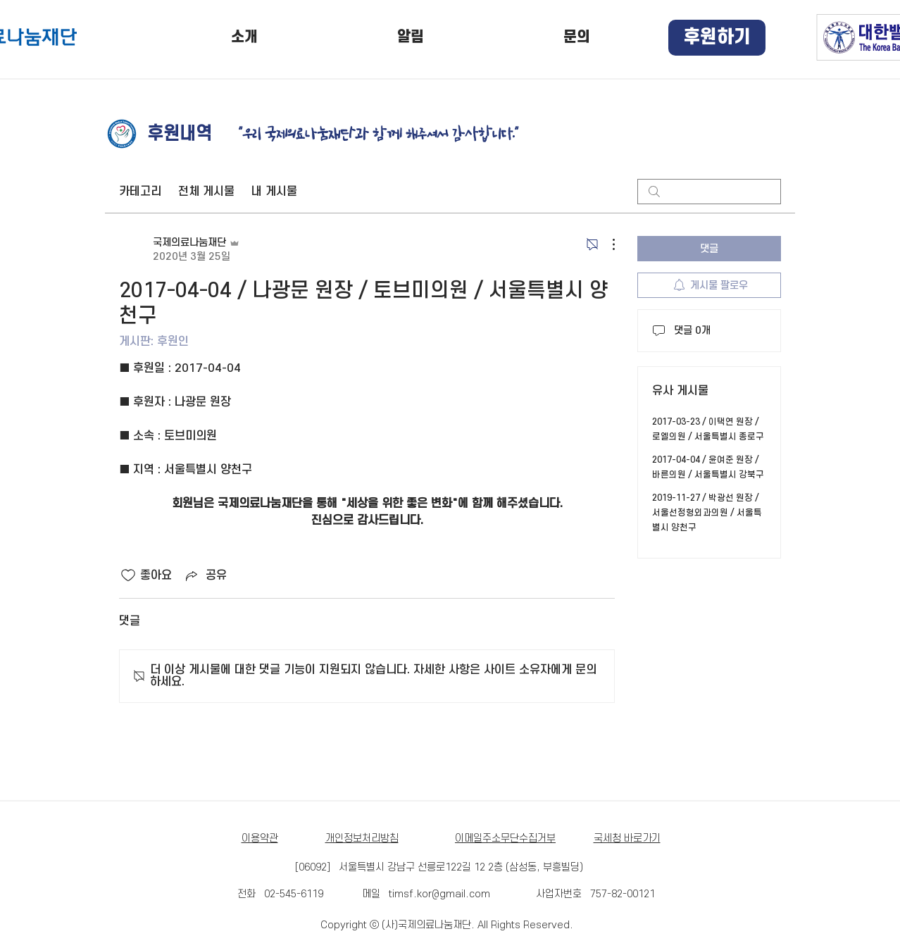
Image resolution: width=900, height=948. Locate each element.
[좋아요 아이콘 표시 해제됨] (128, 575)
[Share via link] (205, 575)
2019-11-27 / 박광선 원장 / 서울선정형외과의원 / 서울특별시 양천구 (707, 512)
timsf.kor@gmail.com (439, 894)
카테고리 (140, 191)
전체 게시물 (206, 191)
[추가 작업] (606, 244)
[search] (709, 191)
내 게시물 (274, 191)
